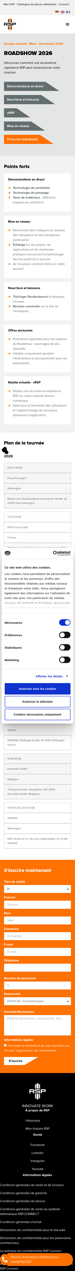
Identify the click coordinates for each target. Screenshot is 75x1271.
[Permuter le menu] (67, 24)
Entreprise (11, 929)
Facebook (38, 1145)
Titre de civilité (14, 882)
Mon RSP (9, 4)
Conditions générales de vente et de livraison (32, 1185)
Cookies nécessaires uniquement (37, 714)
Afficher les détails (49, 676)
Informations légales (18, 1040)
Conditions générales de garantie (23, 1193)
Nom (7, 913)
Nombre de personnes (20, 978)
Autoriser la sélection (37, 701)
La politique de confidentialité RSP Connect (30, 1251)
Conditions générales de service (22, 1201)
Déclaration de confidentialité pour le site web (32, 1230)
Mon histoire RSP (37, 1129)
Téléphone (11, 960)
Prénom (9, 897)
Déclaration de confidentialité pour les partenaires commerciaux (35, 1240)
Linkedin (38, 1153)
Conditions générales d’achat (20, 1222)
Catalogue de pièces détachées (37, 4)
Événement (12, 994)
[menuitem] (57, 12)
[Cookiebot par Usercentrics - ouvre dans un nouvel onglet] (53, 553)
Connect (64, 4)
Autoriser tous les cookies (37, 688)
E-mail (8, 945)
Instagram (38, 1161)
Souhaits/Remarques (19, 1012)
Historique (33, 1121)
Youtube (37, 1169)
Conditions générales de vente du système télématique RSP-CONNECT (30, 1211)
